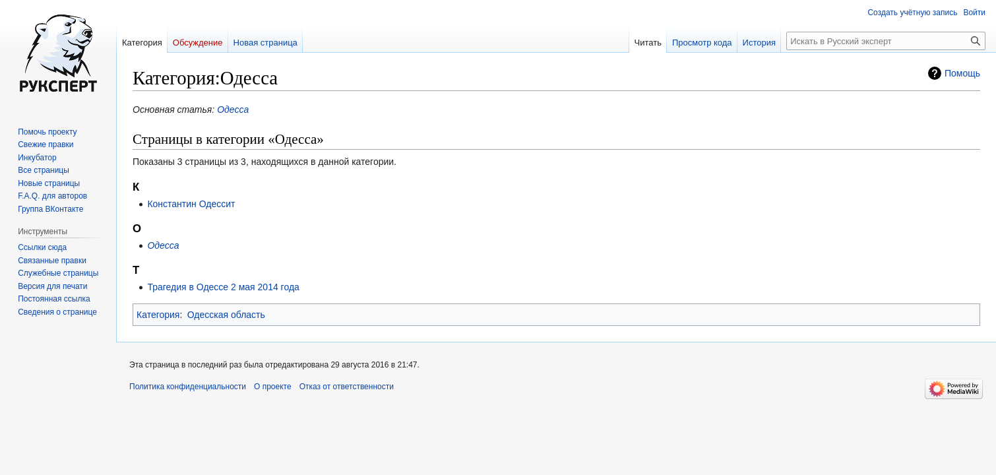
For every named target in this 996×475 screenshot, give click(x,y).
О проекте (273, 386)
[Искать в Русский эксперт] (885, 41)
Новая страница (265, 43)
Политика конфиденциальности (187, 386)
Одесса (233, 109)
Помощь (962, 73)
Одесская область (226, 314)
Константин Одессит (191, 204)
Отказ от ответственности (346, 386)
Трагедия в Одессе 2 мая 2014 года (223, 287)
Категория (158, 314)
